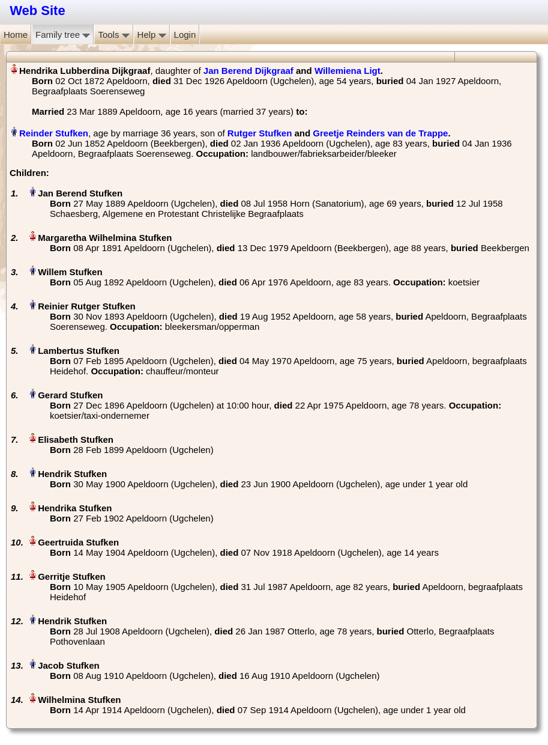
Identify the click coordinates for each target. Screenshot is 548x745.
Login (185, 34)
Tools (113, 34)
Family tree (62, 34)
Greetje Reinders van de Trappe (380, 133)
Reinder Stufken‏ (53, 133)
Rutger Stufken (259, 133)
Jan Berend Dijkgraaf (248, 70)
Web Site (37, 10)
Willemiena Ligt (348, 70)
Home (16, 34)
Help (151, 34)
